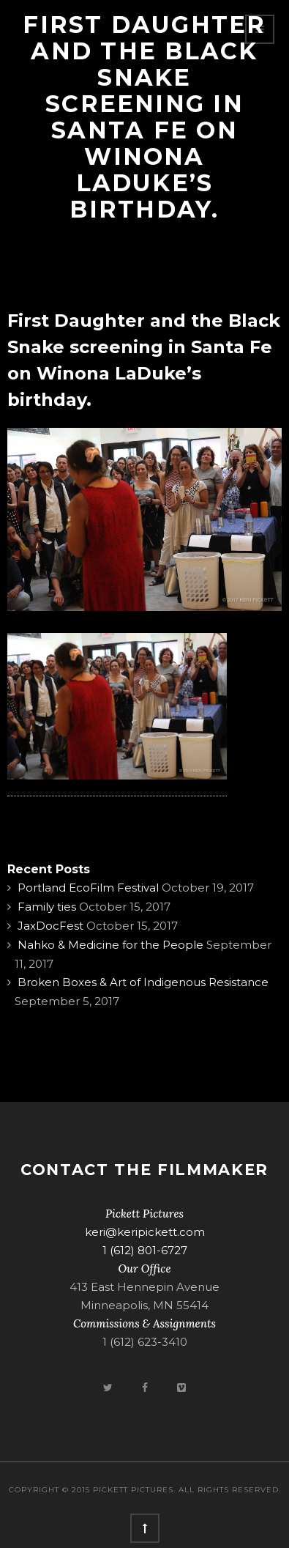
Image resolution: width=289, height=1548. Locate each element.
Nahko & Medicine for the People (110, 945)
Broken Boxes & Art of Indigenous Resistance (143, 982)
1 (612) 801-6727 (144, 1250)
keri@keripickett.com (145, 1232)
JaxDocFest (50, 926)
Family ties (47, 907)
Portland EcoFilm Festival (88, 888)
